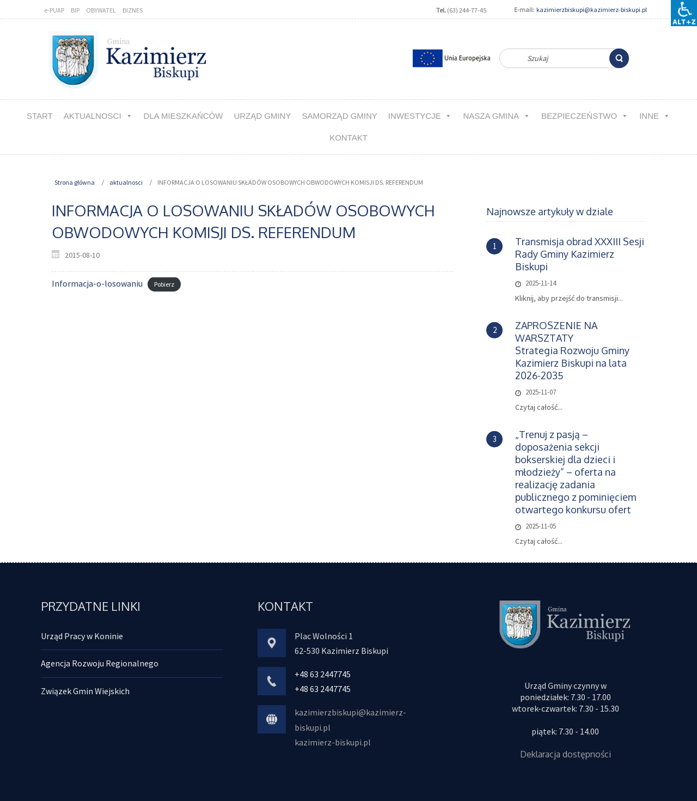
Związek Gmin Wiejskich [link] (85, 690)
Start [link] (40, 115)
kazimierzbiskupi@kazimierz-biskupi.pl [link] (591, 9)
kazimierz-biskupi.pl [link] (333, 742)
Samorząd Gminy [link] (339, 115)
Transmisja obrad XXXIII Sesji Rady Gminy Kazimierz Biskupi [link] (579, 253)
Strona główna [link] (74, 182)
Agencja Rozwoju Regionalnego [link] (99, 663)
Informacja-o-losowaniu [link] (97, 283)
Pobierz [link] (164, 284)
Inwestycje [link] (420, 115)
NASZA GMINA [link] (496, 115)
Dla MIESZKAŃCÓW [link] (183, 115)
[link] (619, 58)
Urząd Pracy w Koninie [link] (82, 635)
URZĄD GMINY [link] (262, 115)
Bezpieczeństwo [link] (584, 115)
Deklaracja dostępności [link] (565, 754)
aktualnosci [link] (98, 115)
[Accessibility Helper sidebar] (684, 13)
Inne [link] (654, 115)
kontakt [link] (348, 137)
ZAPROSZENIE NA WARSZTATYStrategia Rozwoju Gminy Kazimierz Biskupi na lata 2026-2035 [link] (572, 350)
